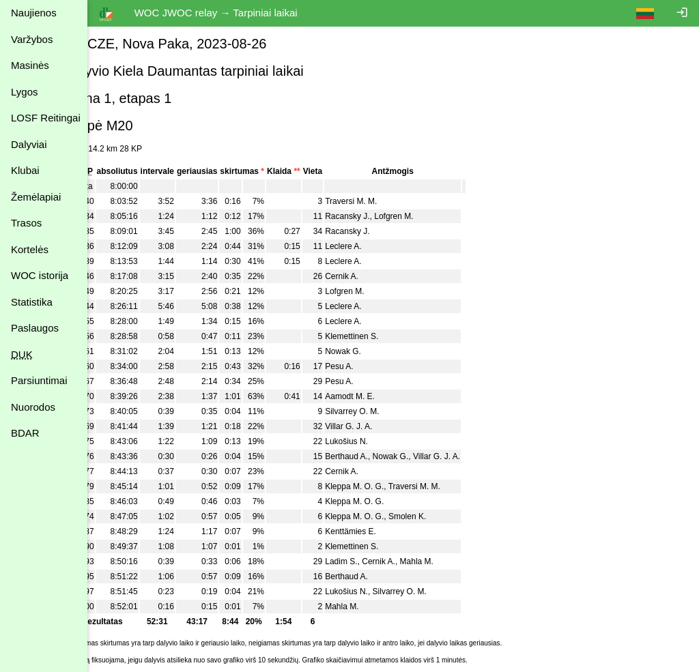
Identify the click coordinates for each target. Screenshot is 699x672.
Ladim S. (375, 561)
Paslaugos (35, 328)
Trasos (26, 223)
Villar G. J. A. (382, 426)
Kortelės (29, 249)
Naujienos (34, 12)
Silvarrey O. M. (386, 411)
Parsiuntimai (39, 380)
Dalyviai (29, 144)
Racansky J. (381, 216)
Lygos (24, 92)
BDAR (25, 433)
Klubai (25, 170)
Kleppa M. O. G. (388, 486)
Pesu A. (373, 366)
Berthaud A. (380, 456)
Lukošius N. (380, 441)
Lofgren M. (427, 216)
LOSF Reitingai (46, 117)
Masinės (30, 65)
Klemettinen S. (385, 336)
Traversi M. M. (385, 201)
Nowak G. (377, 351)
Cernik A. (376, 276)
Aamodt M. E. (384, 396)
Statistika (32, 302)
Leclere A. (377, 246)
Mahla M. (450, 561)
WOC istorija (39, 275)
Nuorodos (33, 407)
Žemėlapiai (36, 197)
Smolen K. (440, 516)
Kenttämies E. (384, 531)
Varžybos (32, 39)
